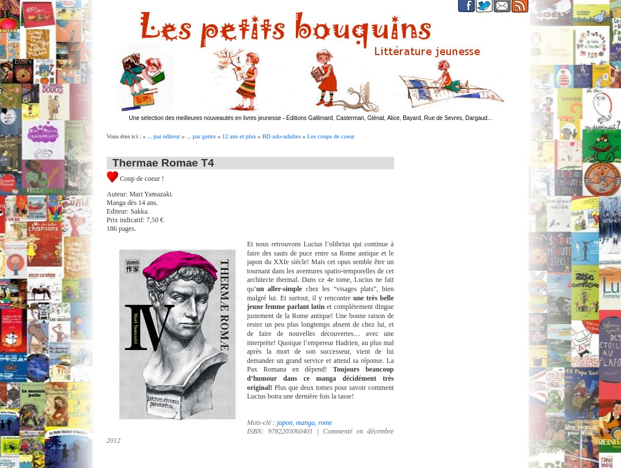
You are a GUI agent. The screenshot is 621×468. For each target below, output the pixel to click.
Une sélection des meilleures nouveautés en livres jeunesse (205, 118)
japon (284, 423)
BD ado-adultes (281, 136)
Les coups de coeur (331, 136)
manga (305, 423)
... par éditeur (163, 136)
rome (325, 423)
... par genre (200, 136)
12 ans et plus (239, 136)
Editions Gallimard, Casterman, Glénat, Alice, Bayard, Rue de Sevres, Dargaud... (389, 118)
